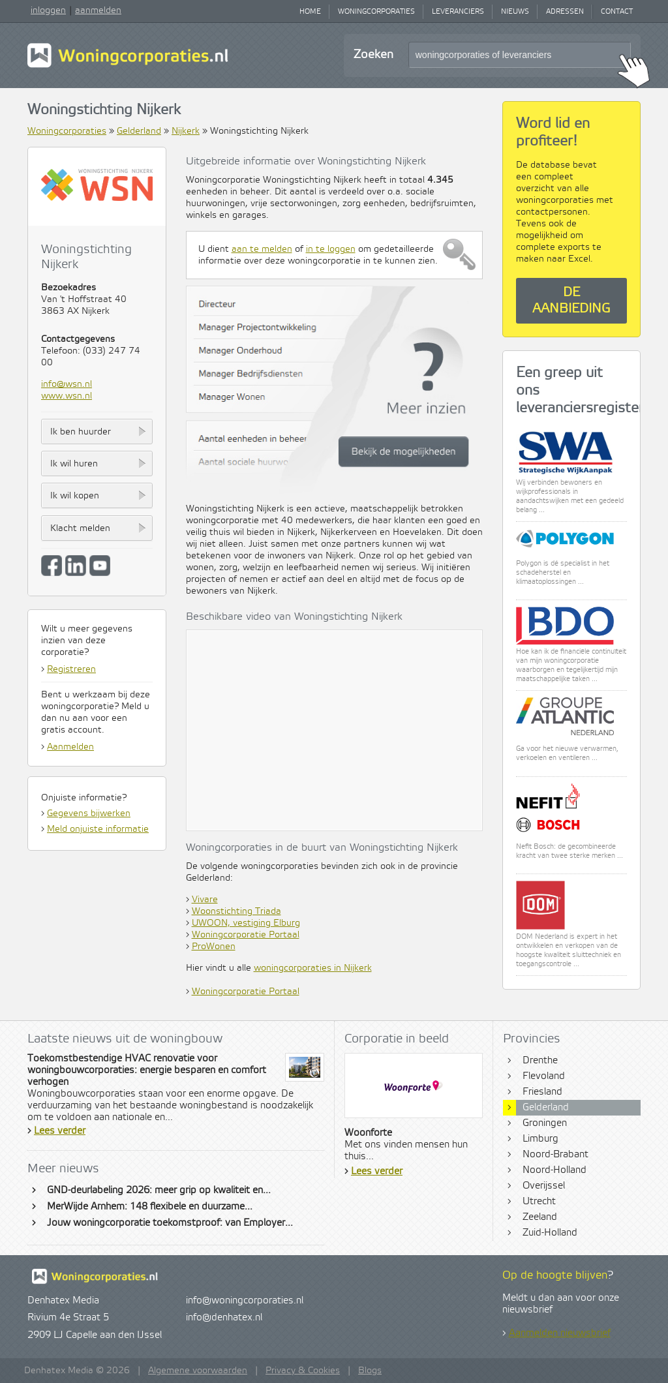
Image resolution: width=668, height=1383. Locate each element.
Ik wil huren (74, 464)
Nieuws (515, 11)
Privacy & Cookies (303, 1370)
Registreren (71, 669)
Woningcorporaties (376, 11)
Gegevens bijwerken (88, 813)
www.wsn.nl (66, 396)
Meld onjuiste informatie (98, 829)
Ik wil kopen (74, 496)
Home (310, 11)
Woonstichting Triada (236, 911)
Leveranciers (458, 11)
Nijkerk (186, 131)
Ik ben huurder (80, 432)
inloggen (48, 10)
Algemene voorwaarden (197, 1370)
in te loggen (331, 249)
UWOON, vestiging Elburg (246, 923)
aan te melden (262, 249)
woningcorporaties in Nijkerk (313, 968)
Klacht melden (80, 528)
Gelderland (139, 131)
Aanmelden (70, 747)
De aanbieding (571, 300)
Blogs (370, 1370)
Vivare (205, 899)
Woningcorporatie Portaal (245, 935)
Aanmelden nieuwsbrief (560, 1333)
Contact (617, 11)
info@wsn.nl (66, 384)
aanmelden (98, 10)
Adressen (565, 11)
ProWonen (213, 946)
